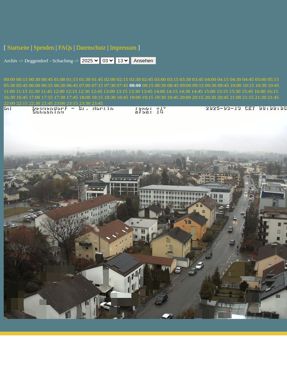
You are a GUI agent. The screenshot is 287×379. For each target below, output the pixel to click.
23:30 (84, 103)
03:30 (185, 79)
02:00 (110, 79)
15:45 (247, 91)
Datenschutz (91, 47)
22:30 (34, 103)
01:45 (97, 79)
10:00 (235, 85)
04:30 (235, 79)
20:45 (222, 97)
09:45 (223, 85)
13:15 (121, 91)
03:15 (172, 79)
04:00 (210, 79)
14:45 (197, 91)
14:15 (171, 91)
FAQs (65, 47)
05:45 (22, 85)
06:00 (34, 85)
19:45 (172, 97)
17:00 (34, 97)
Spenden (44, 47)
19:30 (159, 97)
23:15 (72, 103)
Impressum (123, 47)
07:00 (84, 85)
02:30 (135, 79)
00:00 (9, 79)
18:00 (84, 97)
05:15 (273, 79)
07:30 (110, 85)
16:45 (22, 97)
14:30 (184, 91)
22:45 (47, 103)
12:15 (71, 91)
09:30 (210, 85)
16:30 (9, 97)
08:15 (147, 85)
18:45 (122, 97)
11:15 (21, 91)
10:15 (248, 85)
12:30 (83, 91)
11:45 (46, 91)
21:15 (247, 97)
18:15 (97, 97)
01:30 (84, 79)
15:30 (234, 91)
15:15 (222, 91)
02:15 (122, 79)
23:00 (59, 103)
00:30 (34, 79)
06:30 (59, 85)
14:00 (159, 91)
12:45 (96, 91)
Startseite (18, 47)
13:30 (134, 91)
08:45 (173, 85)
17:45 (72, 97)
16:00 (259, 91)
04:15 (222, 79)
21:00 (235, 97)
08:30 (160, 85)
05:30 (9, 85)
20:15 (198, 97)
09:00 (185, 85)
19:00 (135, 97)
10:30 (260, 85)
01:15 (72, 79)
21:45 (273, 97)
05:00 (260, 79)
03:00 (159, 79)
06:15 (47, 85)
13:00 (109, 91)
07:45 (122, 85)
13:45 (146, 91)
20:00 (185, 97)
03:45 (198, 79)
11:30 (34, 91)
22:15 (22, 103)
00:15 (22, 79)
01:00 (59, 79)
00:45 (47, 79)
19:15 (147, 97)
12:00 (58, 91)
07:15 (97, 85)
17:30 (59, 97)
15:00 (209, 91)
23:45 (97, 103)
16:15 (272, 91)
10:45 (273, 85)
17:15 (47, 97)
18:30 (110, 97)
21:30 (260, 97)
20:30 (210, 97)
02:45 (147, 79)
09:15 (198, 85)
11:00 (9, 91)
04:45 (247, 79)
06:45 (72, 85)
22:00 (9, 103)
